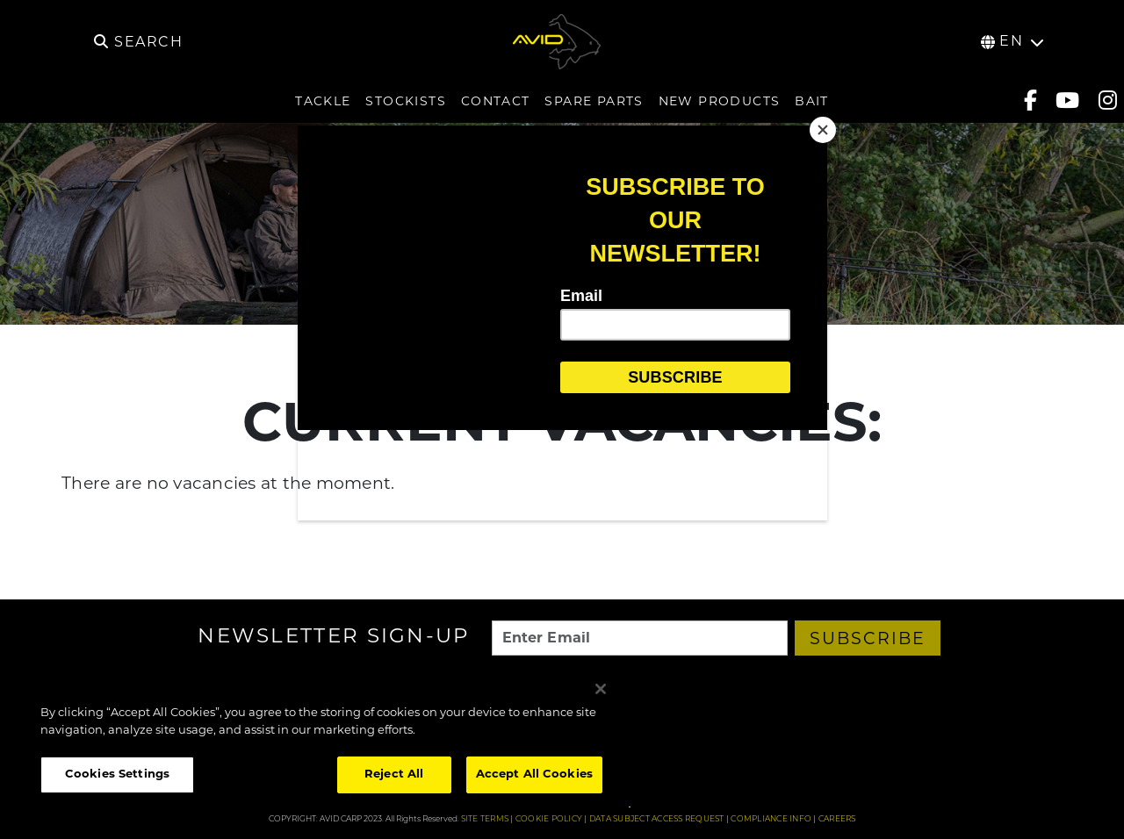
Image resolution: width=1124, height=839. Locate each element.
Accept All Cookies (534, 774)
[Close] (823, 130)
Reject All (393, 774)
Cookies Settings (117, 774)
